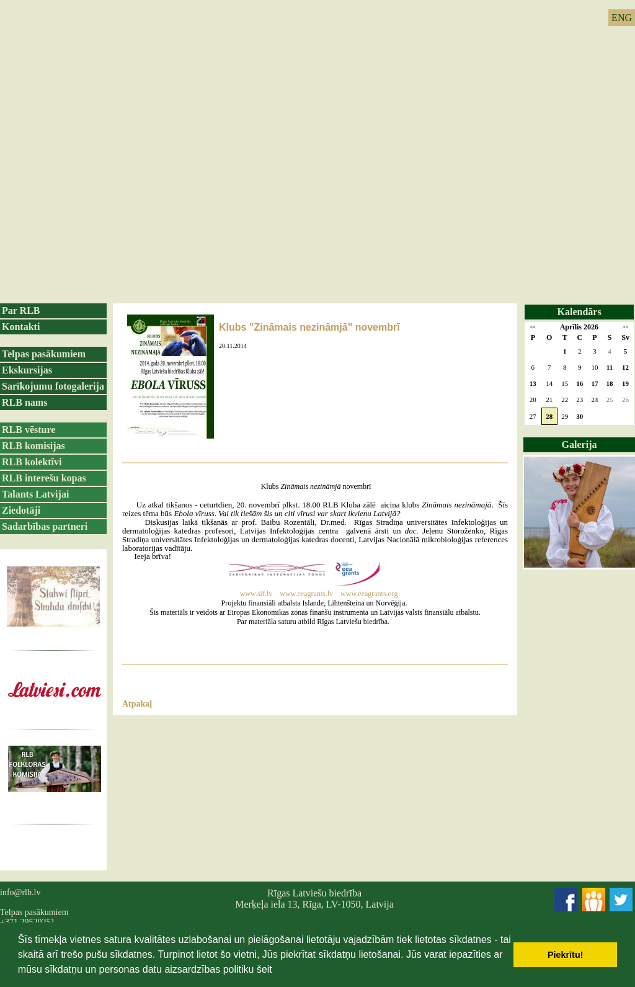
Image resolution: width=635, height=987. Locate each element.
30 (579, 416)
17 (594, 383)
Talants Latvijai (35, 494)
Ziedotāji (21, 510)
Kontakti (21, 326)
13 (533, 383)
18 (609, 383)
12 (625, 367)
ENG (621, 17)
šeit (264, 969)
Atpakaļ (137, 703)
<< (533, 327)
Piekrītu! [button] (566, 955)
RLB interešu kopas (44, 478)
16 (579, 383)
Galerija (579, 444)
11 (609, 367)
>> (625, 327)
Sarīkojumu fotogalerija (53, 386)
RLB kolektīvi (31, 462)
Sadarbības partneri (44, 526)
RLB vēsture (28, 429)
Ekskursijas (27, 370)
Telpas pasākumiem (44, 354)
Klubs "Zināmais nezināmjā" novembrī (309, 327)
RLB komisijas (33, 445)
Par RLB (21, 310)
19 (625, 383)
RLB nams (24, 402)
